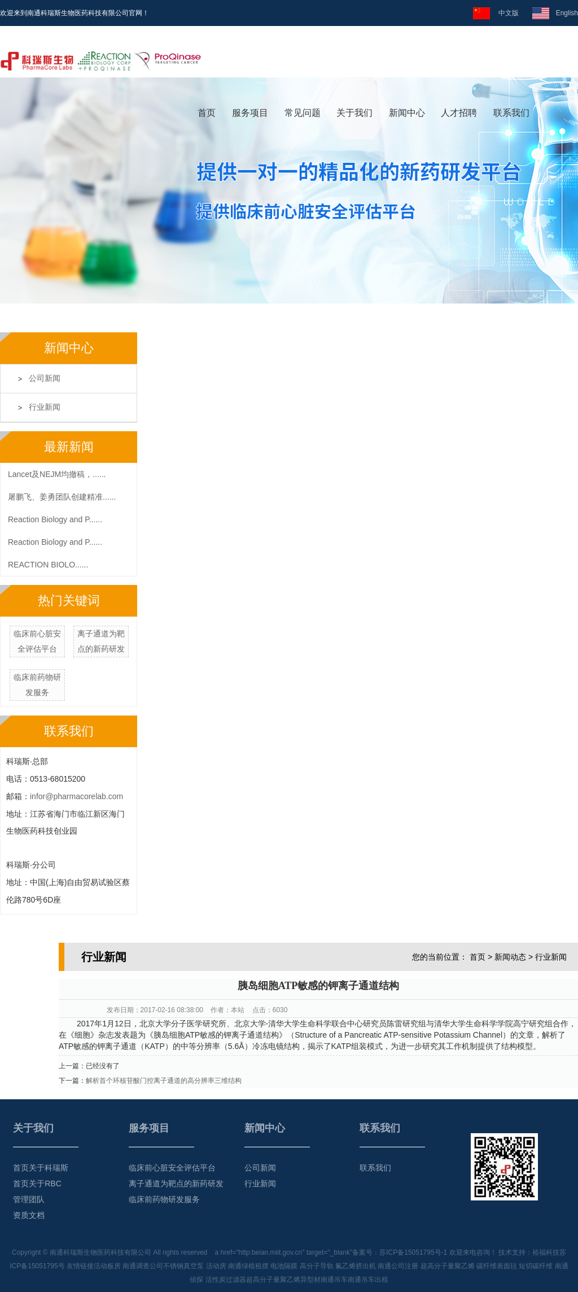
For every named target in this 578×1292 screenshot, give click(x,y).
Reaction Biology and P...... (55, 519)
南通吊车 (334, 1280)
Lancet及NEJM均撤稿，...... (57, 474)
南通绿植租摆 (248, 1266)
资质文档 (29, 1215)
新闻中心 (407, 113)
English (563, 13)
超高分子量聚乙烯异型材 (283, 1280)
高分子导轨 (317, 1266)
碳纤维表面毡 (496, 1266)
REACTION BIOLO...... (48, 564)
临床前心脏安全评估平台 (172, 1167)
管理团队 (29, 1199)
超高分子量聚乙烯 (448, 1266)
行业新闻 (44, 407)
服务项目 (250, 113)
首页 (207, 113)
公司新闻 (44, 378)
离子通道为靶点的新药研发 (176, 1183)
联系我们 (511, 113)
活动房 (216, 1266)
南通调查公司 (142, 1266)
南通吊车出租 (368, 1280)
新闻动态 (510, 956)
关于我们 (354, 113)
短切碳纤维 (536, 1266)
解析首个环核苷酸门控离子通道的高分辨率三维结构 (164, 1081)
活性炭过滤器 (225, 1280)
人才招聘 (459, 113)
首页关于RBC (37, 1183)
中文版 (506, 13)
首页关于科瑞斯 (40, 1167)
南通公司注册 (398, 1266)
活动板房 (107, 1266)
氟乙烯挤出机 (355, 1266)
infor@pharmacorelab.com (76, 796)
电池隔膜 (283, 1266)
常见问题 (302, 113)
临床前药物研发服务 (164, 1199)
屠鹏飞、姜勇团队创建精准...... (62, 496)
